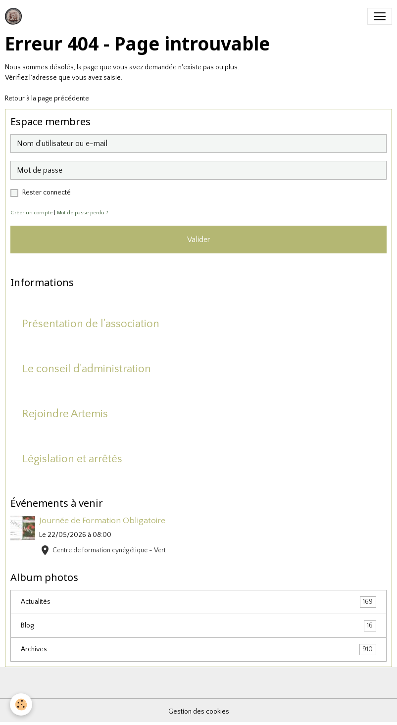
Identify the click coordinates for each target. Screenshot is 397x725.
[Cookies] (21, 704)
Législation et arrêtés (72, 459)
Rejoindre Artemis (65, 414)
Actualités (198, 602)
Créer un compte (31, 213)
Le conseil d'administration (86, 369)
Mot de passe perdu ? (82, 213)
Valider (198, 239)
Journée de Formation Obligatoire (102, 521)
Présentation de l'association (90, 324)
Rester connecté (46, 192)
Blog (198, 625)
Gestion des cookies (198, 712)
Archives (198, 649)
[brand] (15, 16)
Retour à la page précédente (47, 98)
